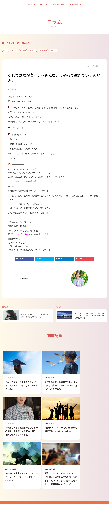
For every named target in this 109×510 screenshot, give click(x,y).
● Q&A (52, 485)
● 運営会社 (21, 485)
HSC (6, 51)
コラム (41, 4)
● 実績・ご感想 (37, 485)
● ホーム (7, 485)
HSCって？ (30, 4)
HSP (14, 51)
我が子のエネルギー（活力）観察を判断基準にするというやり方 (19, 429)
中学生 (33, 51)
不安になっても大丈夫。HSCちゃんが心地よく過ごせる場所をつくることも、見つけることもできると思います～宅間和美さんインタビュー (88, 433)
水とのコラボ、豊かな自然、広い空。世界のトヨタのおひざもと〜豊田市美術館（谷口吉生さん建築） (89, 316)
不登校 (23, 51)
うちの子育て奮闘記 (17, 43)
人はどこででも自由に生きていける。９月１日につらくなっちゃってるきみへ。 (19, 383)
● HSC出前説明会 (68, 485)
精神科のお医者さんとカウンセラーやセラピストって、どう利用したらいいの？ (53, 429)
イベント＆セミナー (58, 4)
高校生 (54, 51)
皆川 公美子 (12, 90)
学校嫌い (44, 51)
